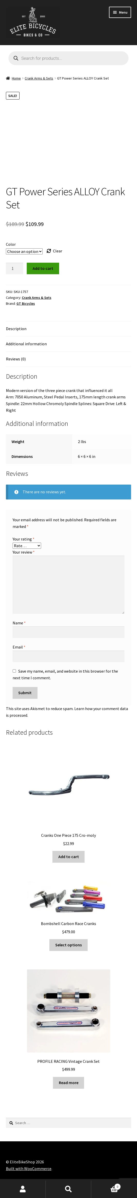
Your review (24, 552)
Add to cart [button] (68, 856)
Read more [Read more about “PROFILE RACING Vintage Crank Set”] (68, 1082)
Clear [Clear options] (57, 250)
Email (19, 647)
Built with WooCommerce (28, 1168)
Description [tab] (16, 328)
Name (19, 622)
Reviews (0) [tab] (16, 358)
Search (69, 1189)
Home (16, 78)
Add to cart (43, 268)
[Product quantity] (14, 268)
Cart (106, 1185)
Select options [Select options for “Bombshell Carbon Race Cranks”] (68, 944)
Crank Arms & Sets (39, 78)
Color (11, 244)
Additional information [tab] (26, 343)
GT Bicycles (25, 303)
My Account (23, 1189)
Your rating (23, 539)
